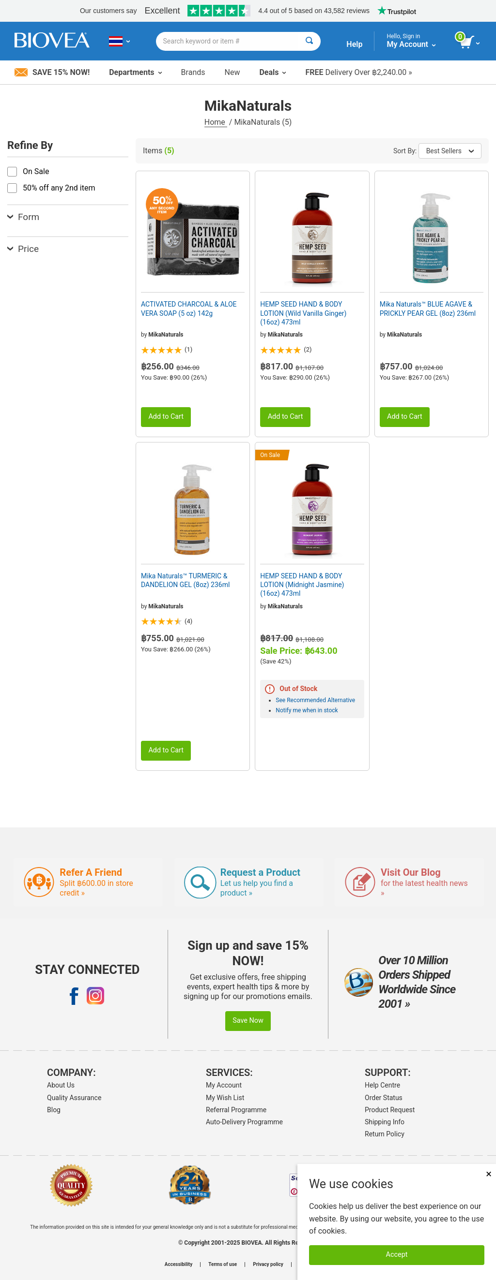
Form (23, 216)
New (232, 72)
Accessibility (178, 1264)
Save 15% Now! (52, 72)
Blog (54, 1110)
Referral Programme (236, 1110)
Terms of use (222, 1264)
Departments (135, 72)
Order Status (384, 1098)
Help (354, 44)
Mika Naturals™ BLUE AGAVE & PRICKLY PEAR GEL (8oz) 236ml (428, 308)
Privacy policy (268, 1264)
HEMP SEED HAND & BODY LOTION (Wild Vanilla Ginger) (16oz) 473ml (303, 312)
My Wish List (225, 1098)
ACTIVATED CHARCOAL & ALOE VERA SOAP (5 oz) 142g (188, 308)
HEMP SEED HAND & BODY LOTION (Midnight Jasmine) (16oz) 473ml (302, 584)
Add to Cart (166, 416)
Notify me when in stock (307, 710)
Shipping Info (384, 1122)
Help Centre (382, 1085)
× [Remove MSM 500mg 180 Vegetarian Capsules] (489, 1174)
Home (215, 122)
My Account (224, 1085)
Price (23, 248)
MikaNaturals (165, 334)
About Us (61, 1085)
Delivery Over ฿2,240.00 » (358, 72)
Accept (397, 1255)
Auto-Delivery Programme (244, 1122)
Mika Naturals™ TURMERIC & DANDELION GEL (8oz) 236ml (185, 580)
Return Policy (384, 1134)
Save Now (248, 1020)
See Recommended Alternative (315, 700)
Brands (193, 72)
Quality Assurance (74, 1098)
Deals (272, 72)
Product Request (390, 1110)
